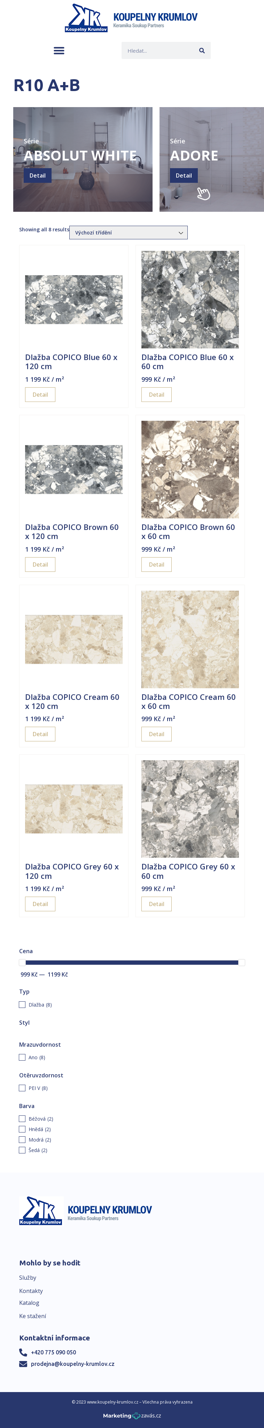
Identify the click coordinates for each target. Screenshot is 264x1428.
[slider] (22, 962)
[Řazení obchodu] (128, 232)
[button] (59, 50)
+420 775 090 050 (53, 1352)
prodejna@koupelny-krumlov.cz (73, 1364)
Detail (38, 175)
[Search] (202, 50)
